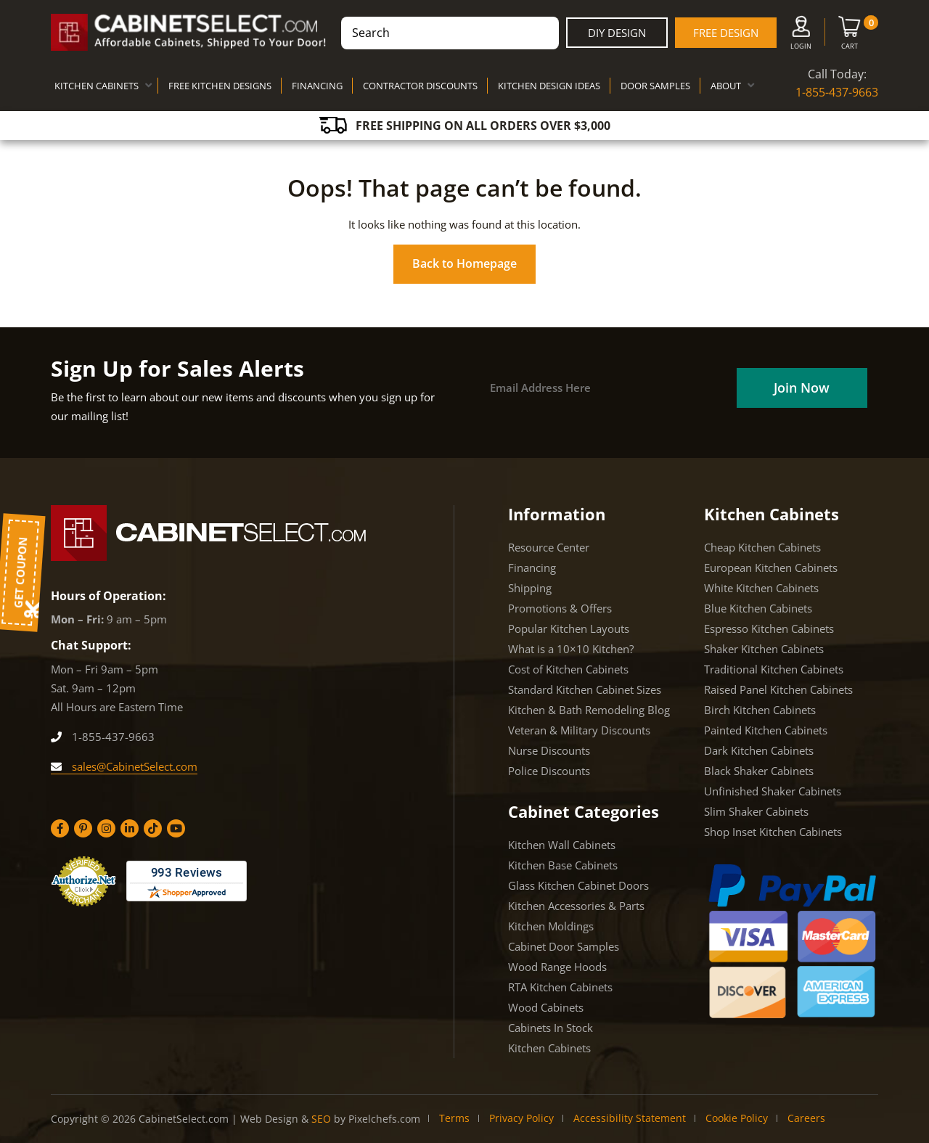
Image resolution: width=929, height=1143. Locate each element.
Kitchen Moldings (551, 926)
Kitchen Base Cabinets (563, 865)
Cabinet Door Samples (563, 946)
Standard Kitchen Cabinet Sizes (584, 689)
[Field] (799, 388)
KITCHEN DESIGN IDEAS (549, 85)
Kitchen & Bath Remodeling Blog (589, 709)
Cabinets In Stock (550, 1027)
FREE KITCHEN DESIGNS (219, 85)
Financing (532, 567)
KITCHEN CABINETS (96, 85)
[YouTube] (176, 828)
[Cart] (849, 35)
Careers (806, 1118)
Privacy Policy (521, 1118)
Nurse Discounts (549, 750)
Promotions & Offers (560, 608)
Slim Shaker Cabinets (756, 811)
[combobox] (450, 33)
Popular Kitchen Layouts (568, 628)
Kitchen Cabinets (549, 1048)
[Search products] (450, 33)
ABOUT (726, 85)
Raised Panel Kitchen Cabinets (778, 689)
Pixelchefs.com (384, 1119)
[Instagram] (106, 828)
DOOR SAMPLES (655, 85)
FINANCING (317, 85)
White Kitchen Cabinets (761, 588)
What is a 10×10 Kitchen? (571, 649)
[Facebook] (60, 828)
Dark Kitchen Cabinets (759, 750)
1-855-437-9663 (836, 92)
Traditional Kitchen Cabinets (773, 669)
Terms (454, 1118)
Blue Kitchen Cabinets (758, 608)
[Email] (604, 388)
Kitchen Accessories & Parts (576, 905)
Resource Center (548, 547)
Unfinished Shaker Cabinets (772, 791)
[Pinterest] (83, 828)
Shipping (530, 588)
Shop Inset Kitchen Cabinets (773, 831)
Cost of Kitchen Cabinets (568, 669)
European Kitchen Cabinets (771, 567)
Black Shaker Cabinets (759, 770)
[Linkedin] (129, 828)
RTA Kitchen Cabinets (560, 987)
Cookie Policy (736, 1118)
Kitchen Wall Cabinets (561, 844)
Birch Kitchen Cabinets (760, 709)
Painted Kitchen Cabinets (765, 730)
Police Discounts (549, 770)
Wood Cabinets (546, 1007)
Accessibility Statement (629, 1118)
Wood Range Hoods (557, 966)
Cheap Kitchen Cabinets (762, 547)
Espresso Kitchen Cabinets (769, 628)
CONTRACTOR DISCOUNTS (420, 85)
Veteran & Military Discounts (579, 730)
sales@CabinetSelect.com (124, 766)
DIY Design (617, 32)
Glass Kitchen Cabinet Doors (578, 885)
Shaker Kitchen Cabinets (764, 649)
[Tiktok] (153, 828)
